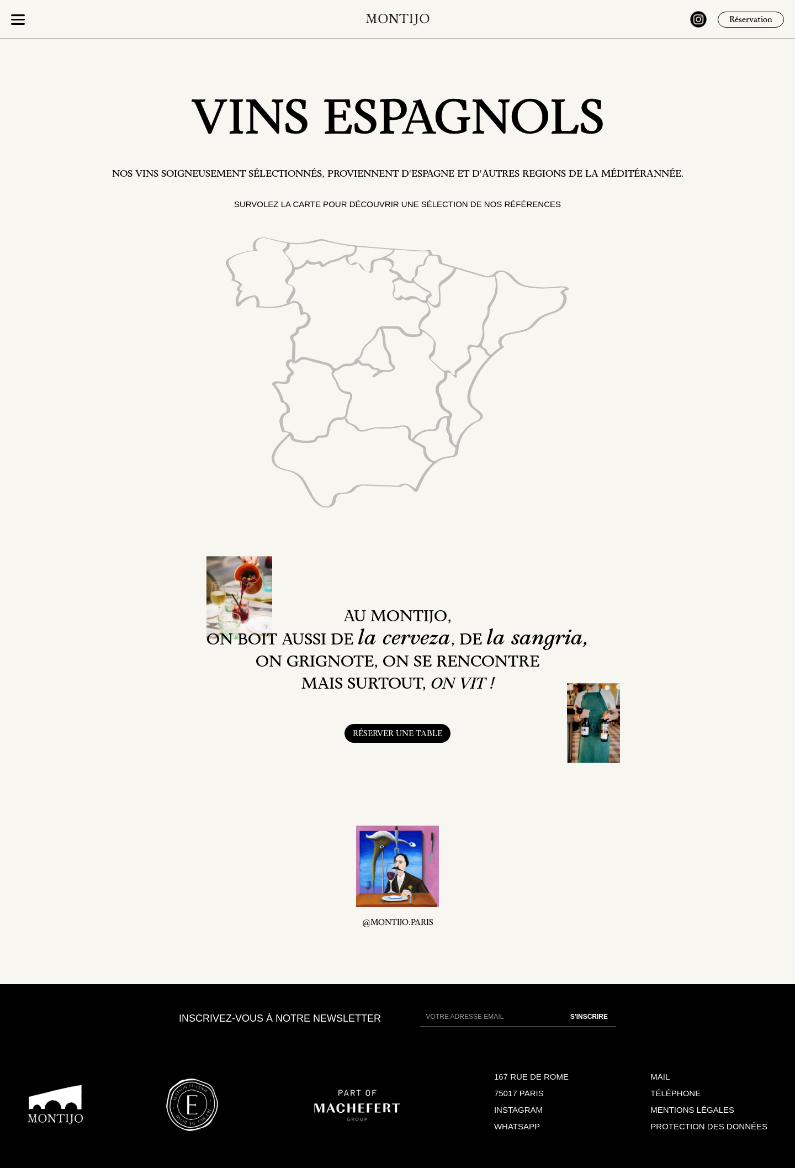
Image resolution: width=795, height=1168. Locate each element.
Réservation (750, 20)
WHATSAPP (517, 1126)
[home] (398, 19)
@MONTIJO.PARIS (397, 923)
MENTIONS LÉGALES (692, 1109)
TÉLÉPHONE (675, 1093)
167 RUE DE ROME (531, 1076)
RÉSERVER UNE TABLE (397, 734)
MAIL (660, 1076)
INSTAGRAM (518, 1109)
